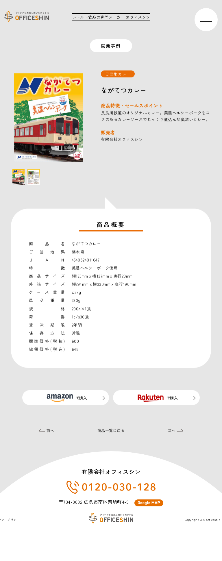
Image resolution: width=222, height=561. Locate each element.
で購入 (65, 399)
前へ (46, 432)
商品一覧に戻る (111, 432)
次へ (176, 432)
